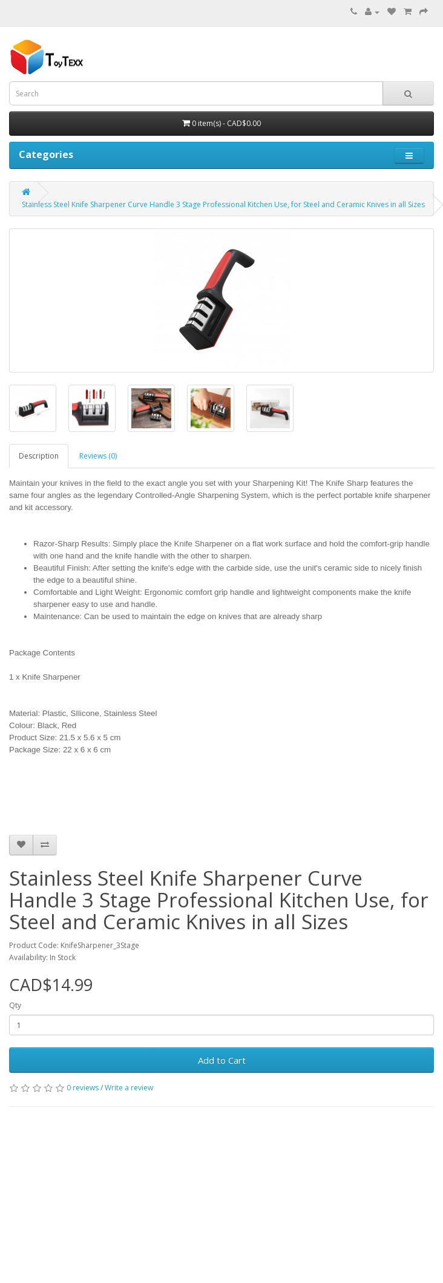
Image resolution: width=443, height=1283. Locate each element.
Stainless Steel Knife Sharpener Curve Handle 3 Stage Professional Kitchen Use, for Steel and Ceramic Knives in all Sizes (223, 204)
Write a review (129, 1087)
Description (39, 456)
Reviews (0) (98, 456)
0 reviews (83, 1087)
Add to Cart (222, 1060)
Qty (15, 1005)
